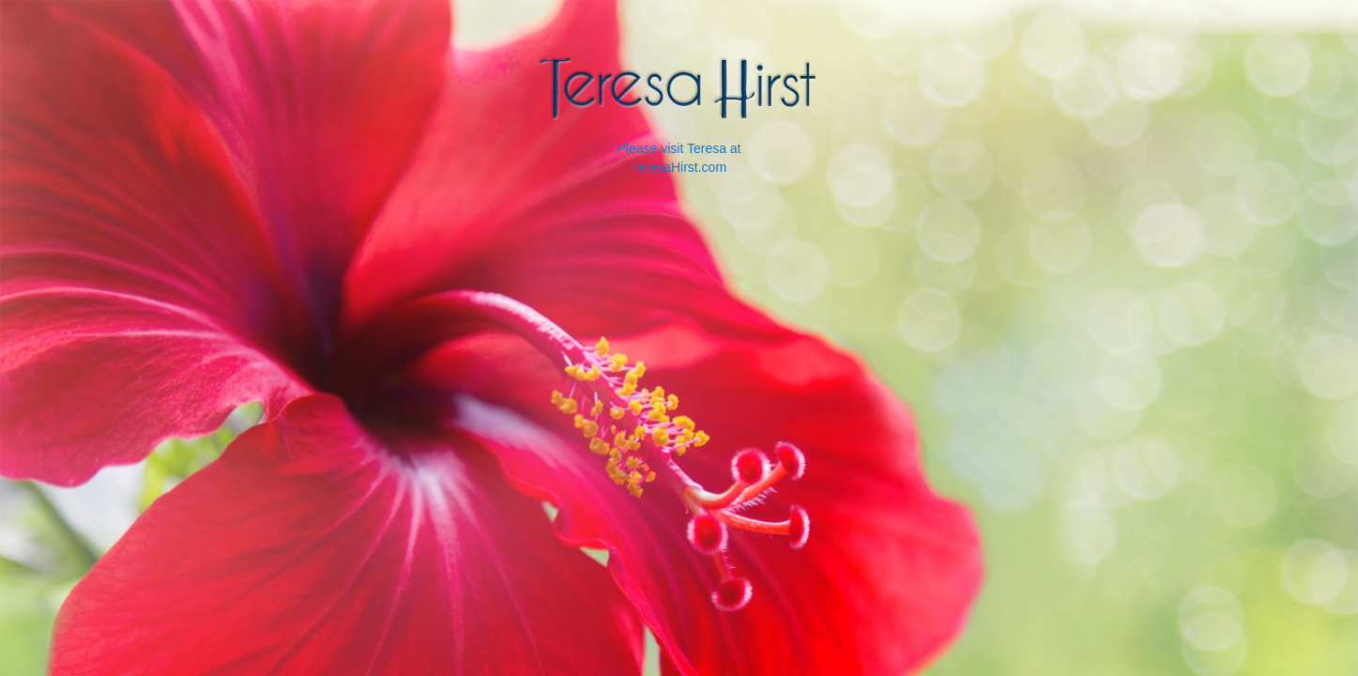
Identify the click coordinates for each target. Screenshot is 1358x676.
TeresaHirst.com (679, 167)
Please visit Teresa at (678, 148)
